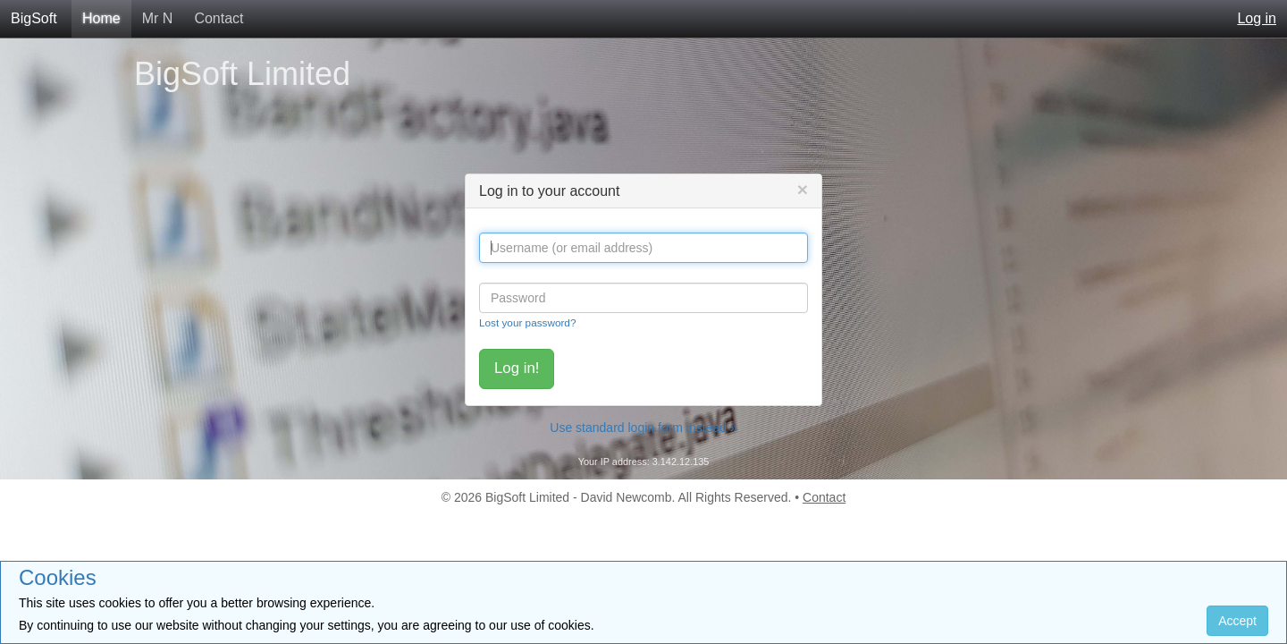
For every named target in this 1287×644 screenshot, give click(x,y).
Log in (1256, 18)
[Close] (802, 189)
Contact (218, 18)
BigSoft (34, 18)
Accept (1237, 621)
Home (101, 18)
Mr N (157, 18)
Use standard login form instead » (643, 427)
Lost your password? (527, 322)
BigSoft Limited (242, 73)
